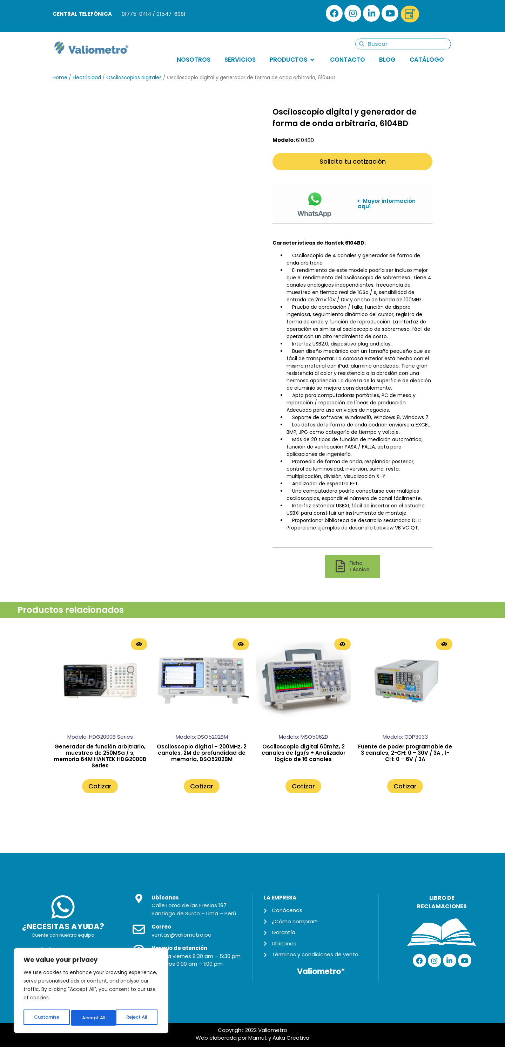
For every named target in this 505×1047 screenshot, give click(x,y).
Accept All (137, 1017)
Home (60, 77)
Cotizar (100, 786)
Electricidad (87, 77)
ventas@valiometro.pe (181, 934)
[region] (91, 992)
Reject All (91, 1017)
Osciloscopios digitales (134, 77)
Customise (46, 1017)
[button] (389, 203)
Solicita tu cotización (352, 161)
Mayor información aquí (387, 203)
